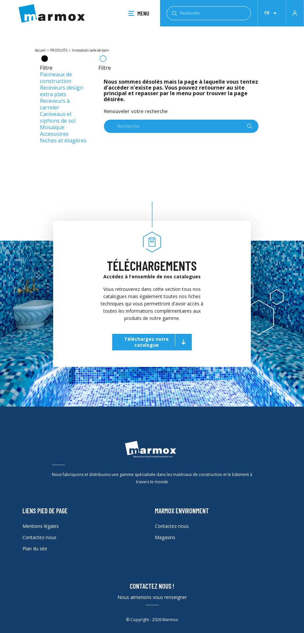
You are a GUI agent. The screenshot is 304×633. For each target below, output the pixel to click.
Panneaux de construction (56, 78)
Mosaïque (52, 127)
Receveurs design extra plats (61, 91)
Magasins (165, 537)
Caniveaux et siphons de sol (58, 117)
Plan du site (34, 548)
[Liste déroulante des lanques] (271, 13)
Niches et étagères (63, 140)
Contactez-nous (39, 537)
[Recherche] (209, 13)
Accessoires (54, 134)
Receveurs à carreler (55, 104)
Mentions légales (40, 526)
